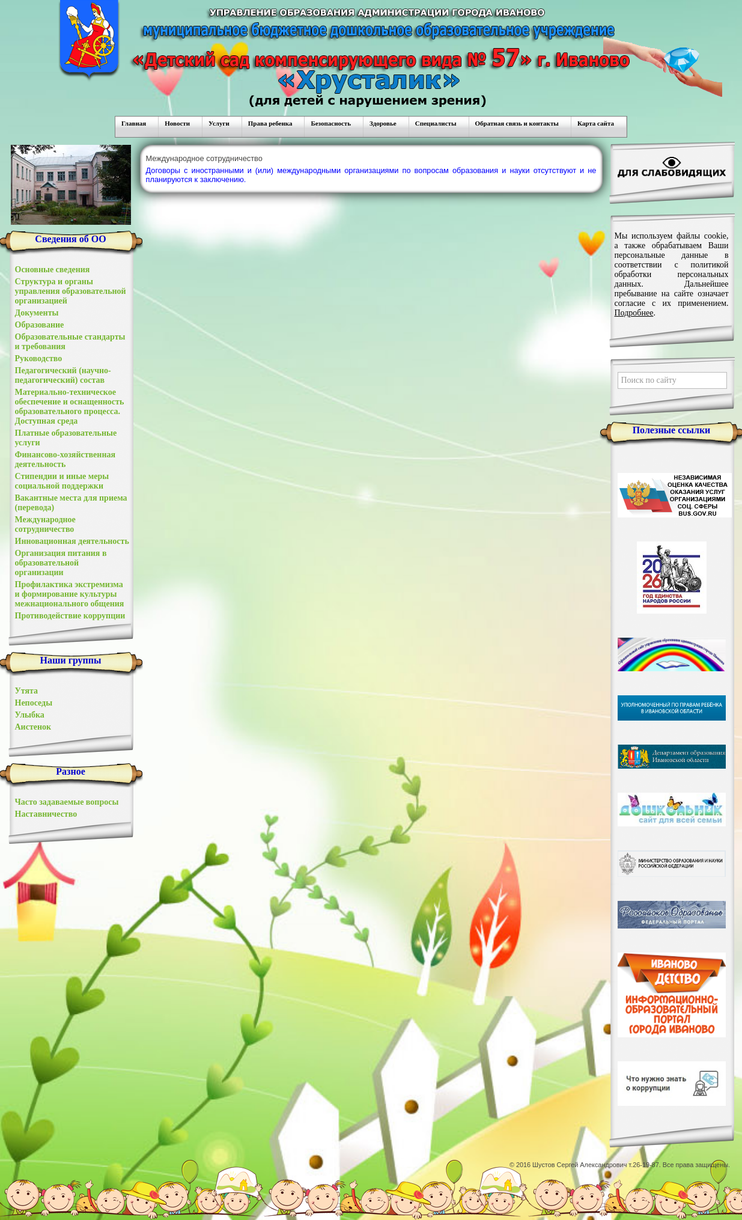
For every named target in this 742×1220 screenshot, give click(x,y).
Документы (37, 312)
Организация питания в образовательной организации (61, 563)
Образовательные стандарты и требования (70, 341)
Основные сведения (52, 269)
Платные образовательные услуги (66, 438)
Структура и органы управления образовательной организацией (70, 291)
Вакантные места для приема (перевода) (71, 502)
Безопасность (331, 123)
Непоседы (34, 702)
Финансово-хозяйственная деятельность (65, 459)
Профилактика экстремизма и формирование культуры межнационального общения (69, 594)
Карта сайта (595, 123)
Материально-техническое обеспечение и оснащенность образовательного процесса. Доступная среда (69, 406)
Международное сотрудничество (45, 524)
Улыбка (29, 714)
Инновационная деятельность (72, 541)
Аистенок (33, 726)
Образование (39, 324)
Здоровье (383, 123)
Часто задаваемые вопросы (67, 802)
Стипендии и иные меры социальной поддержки (62, 481)
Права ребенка (270, 123)
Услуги (219, 123)
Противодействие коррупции (70, 615)
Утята (26, 690)
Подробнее (634, 312)
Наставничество (46, 814)
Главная (133, 123)
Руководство (38, 358)
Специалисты (436, 123)
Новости (177, 123)
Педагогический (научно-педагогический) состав (63, 375)
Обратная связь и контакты (517, 123)
